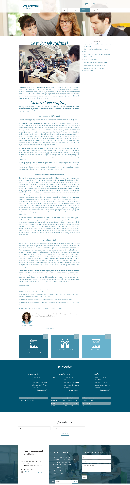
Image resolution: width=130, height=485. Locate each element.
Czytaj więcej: (42, 391)
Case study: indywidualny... (27, 402)
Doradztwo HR (87, 407)
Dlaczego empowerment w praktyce (95, 65)
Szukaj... (52, 483)
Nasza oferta (86, 405)
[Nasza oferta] (64, 10)
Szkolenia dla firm (88, 402)
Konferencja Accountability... (69, 405)
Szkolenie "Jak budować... (90, 399)
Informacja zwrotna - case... (28, 399)
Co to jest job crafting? (90, 59)
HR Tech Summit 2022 (67, 407)
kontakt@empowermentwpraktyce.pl (98, 4)
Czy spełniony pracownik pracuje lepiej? (95, 62)
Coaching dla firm (58, 475)
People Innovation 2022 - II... (69, 402)
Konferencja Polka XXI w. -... (69, 399)
